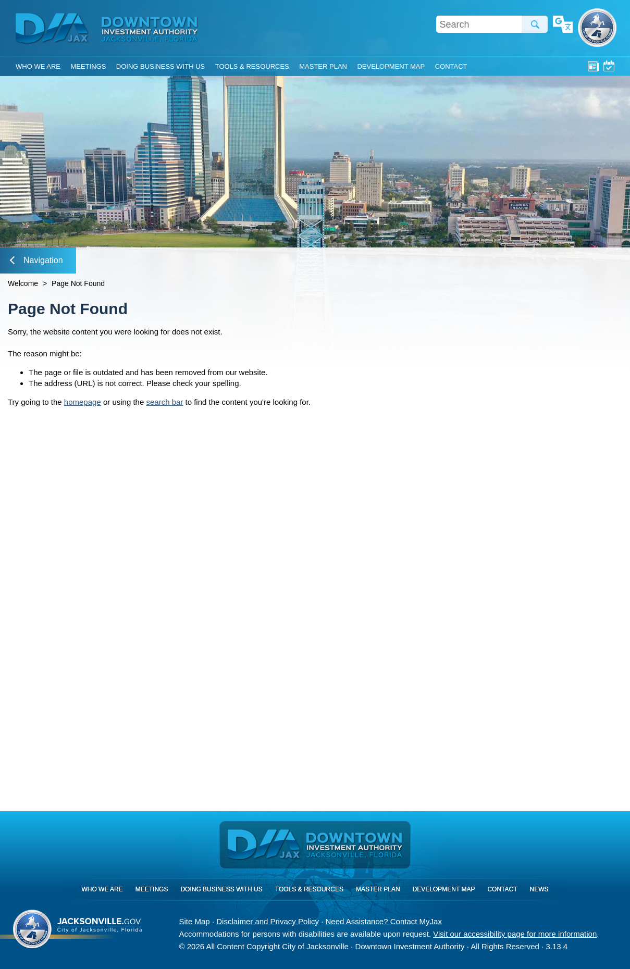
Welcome (23, 283)
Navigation (36, 260)
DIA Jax (54, 28)
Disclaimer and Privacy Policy (267, 921)
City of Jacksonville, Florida (597, 27)
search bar (164, 401)
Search (535, 24)
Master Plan (323, 66)
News (593, 65)
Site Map (194, 921)
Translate (563, 25)
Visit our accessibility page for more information (515, 933)
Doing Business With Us (160, 66)
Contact (451, 66)
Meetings (608, 65)
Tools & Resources (252, 66)
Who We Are (38, 66)
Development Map (391, 66)
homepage (82, 401)
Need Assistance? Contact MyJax (383, 921)
